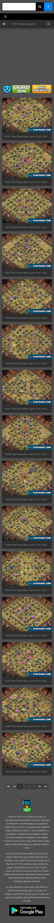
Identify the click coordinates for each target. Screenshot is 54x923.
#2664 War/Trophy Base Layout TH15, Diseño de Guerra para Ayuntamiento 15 (27, 544)
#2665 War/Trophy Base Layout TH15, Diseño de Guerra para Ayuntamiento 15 (27, 499)
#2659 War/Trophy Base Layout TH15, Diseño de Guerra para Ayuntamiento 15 (27, 771)
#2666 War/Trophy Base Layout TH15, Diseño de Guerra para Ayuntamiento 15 (27, 454)
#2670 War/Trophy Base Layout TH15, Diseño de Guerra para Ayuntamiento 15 (27, 272)
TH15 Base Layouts (24, 24)
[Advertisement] (27, 57)
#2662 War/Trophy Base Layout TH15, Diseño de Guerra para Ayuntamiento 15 (27, 635)
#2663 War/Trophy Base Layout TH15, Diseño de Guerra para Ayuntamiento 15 (27, 590)
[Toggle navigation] (5, 16)
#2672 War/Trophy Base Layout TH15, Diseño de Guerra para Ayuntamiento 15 (27, 182)
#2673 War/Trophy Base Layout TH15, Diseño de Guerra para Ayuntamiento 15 (27, 136)
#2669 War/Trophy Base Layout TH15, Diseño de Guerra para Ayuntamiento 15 (27, 318)
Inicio (4, 24)
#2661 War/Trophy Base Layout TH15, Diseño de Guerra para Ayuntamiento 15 (27, 681)
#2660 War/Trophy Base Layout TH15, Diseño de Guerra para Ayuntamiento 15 (27, 726)
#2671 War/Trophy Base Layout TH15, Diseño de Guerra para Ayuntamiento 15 (27, 227)
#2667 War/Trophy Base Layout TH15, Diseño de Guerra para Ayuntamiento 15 (27, 408)
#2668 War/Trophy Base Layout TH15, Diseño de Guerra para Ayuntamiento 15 (27, 363)
